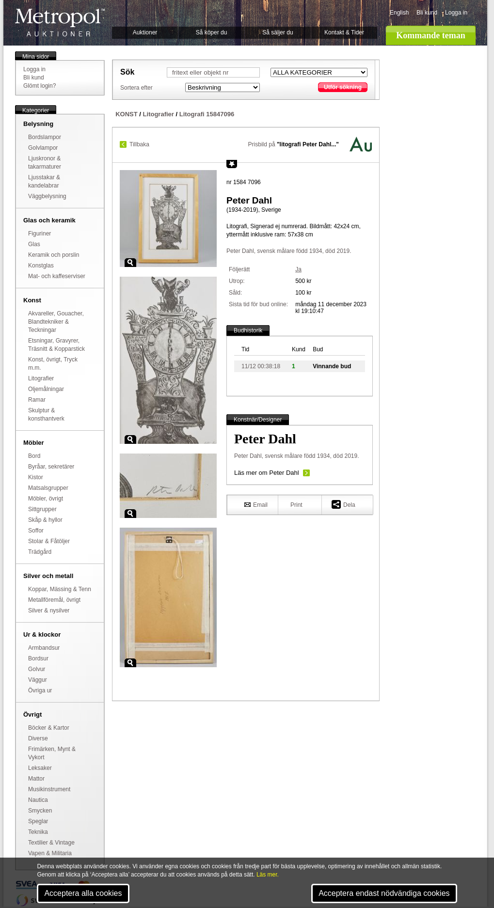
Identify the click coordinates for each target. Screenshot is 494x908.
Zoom (130, 262)
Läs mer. (267, 874)
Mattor (36, 778)
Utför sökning (343, 87)
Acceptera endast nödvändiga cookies (384, 893)
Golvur (36, 669)
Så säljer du (277, 32)
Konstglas (41, 265)
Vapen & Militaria (50, 853)
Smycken (40, 810)
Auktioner (145, 32)
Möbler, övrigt (45, 498)
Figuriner (39, 233)
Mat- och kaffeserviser (56, 276)
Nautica (38, 800)
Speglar (38, 821)
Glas (34, 244)
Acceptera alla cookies (83, 893)
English (399, 12)
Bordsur (38, 658)
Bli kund (426, 12)
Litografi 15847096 (206, 114)
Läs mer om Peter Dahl (266, 472)
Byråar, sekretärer (51, 466)
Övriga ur (40, 690)
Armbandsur (44, 647)
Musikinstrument (49, 789)
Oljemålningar (46, 389)
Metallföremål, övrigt (54, 599)
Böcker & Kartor (48, 727)
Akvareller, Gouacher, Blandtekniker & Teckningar (56, 321)
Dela (343, 504)
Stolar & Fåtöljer (49, 541)
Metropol (60, 22)
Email (256, 504)
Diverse (38, 738)
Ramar (37, 399)
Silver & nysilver (48, 610)
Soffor (36, 530)
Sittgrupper (42, 509)
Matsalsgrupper (48, 488)
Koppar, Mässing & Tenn (59, 589)
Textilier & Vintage (51, 842)
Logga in (456, 12)
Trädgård (39, 551)
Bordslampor (44, 137)
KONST (126, 114)
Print (296, 504)
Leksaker (40, 768)
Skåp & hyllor (45, 520)
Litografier (41, 378)
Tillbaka (139, 144)
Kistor (35, 477)
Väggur (37, 679)
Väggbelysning (47, 196)
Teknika (38, 832)
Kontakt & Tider (344, 32)
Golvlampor (43, 147)
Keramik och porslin (53, 254)
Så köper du (211, 32)
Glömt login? (39, 85)
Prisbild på (293, 144)
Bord (34, 456)
